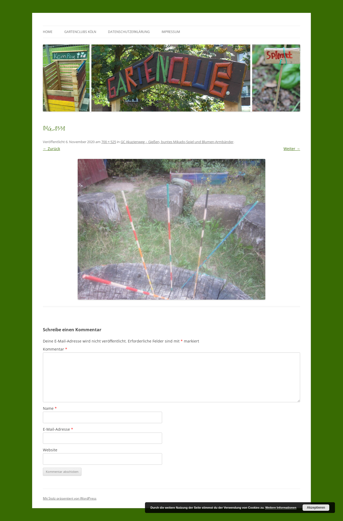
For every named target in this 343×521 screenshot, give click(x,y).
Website (50, 449)
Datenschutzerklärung (129, 31)
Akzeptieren (316, 507)
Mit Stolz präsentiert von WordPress (69, 498)
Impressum (171, 31)
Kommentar (55, 349)
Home (48, 31)
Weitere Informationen (280, 507)
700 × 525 (108, 141)
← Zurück (51, 148)
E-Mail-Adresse (58, 429)
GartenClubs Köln (80, 31)
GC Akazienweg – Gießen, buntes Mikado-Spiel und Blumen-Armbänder (177, 141)
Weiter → (292, 148)
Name (50, 408)
